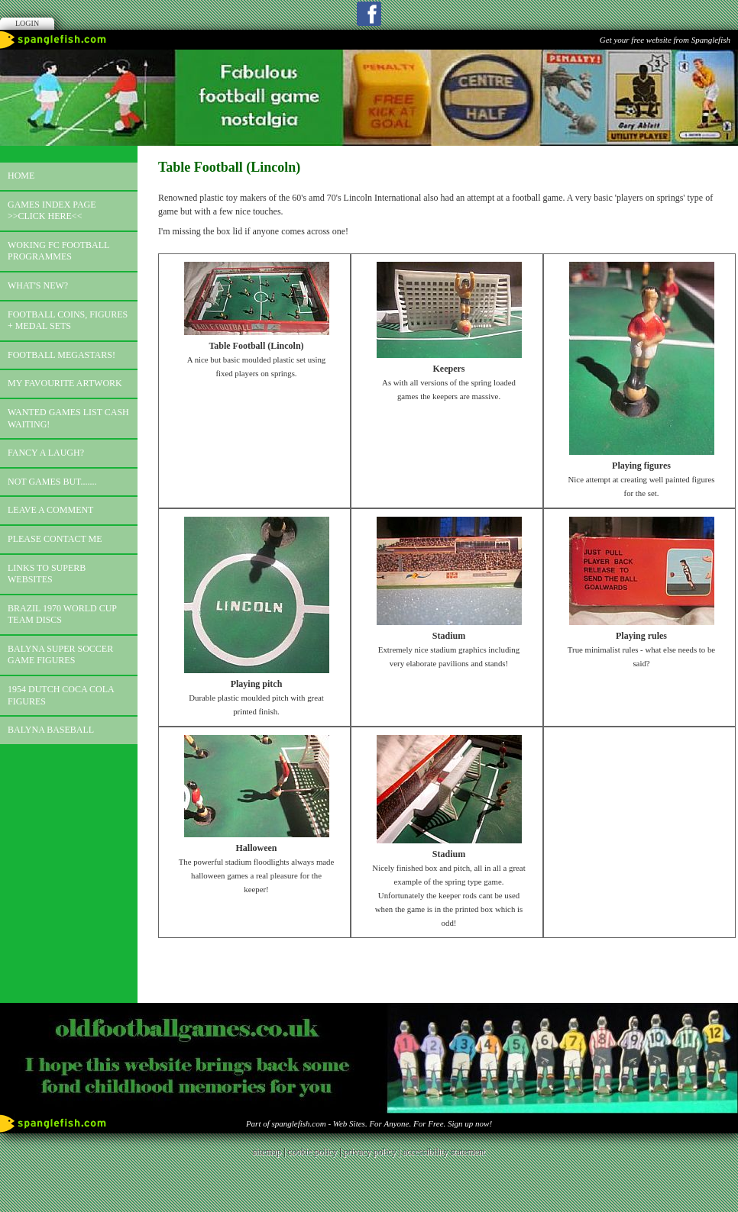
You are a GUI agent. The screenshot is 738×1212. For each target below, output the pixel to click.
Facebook (369, 14)
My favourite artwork (65, 383)
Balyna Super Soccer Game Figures (60, 654)
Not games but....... (52, 481)
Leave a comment (50, 509)
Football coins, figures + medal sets (68, 320)
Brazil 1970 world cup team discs (62, 614)
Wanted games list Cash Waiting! (68, 418)
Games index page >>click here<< (52, 210)
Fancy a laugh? (46, 452)
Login (27, 23)
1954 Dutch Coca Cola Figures (61, 695)
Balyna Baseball (51, 729)
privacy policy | (373, 1151)
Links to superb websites (47, 573)
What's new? (38, 285)
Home (21, 175)
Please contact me (55, 538)
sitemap (267, 1151)
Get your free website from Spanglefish (665, 39)
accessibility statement (444, 1151)
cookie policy (312, 1151)
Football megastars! (61, 355)
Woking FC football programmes (58, 251)
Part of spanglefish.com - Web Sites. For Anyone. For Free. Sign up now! (369, 1123)
